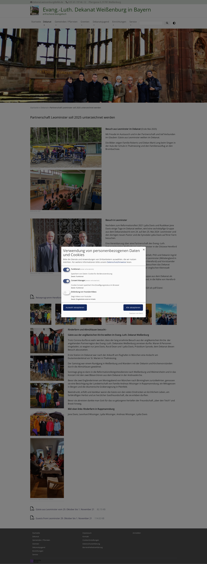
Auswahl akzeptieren (75, 307)
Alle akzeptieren (133, 307)
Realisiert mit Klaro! (136, 313)
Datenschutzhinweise (116, 262)
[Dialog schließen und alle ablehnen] (144, 248)
